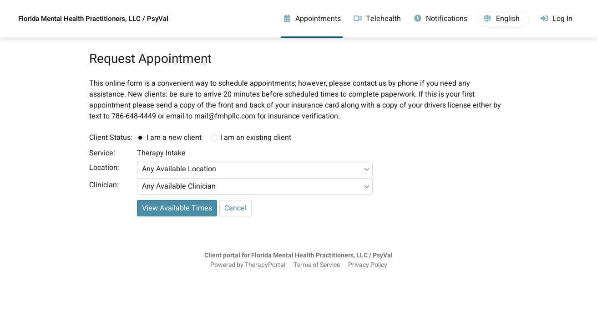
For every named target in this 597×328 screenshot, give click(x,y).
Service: (102, 153)
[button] (503, 18)
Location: (104, 167)
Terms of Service (316, 265)
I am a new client (174, 137)
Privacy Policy (367, 265)
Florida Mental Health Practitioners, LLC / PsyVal (93, 19)
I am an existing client (255, 137)
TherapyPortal (265, 265)
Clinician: (104, 184)
